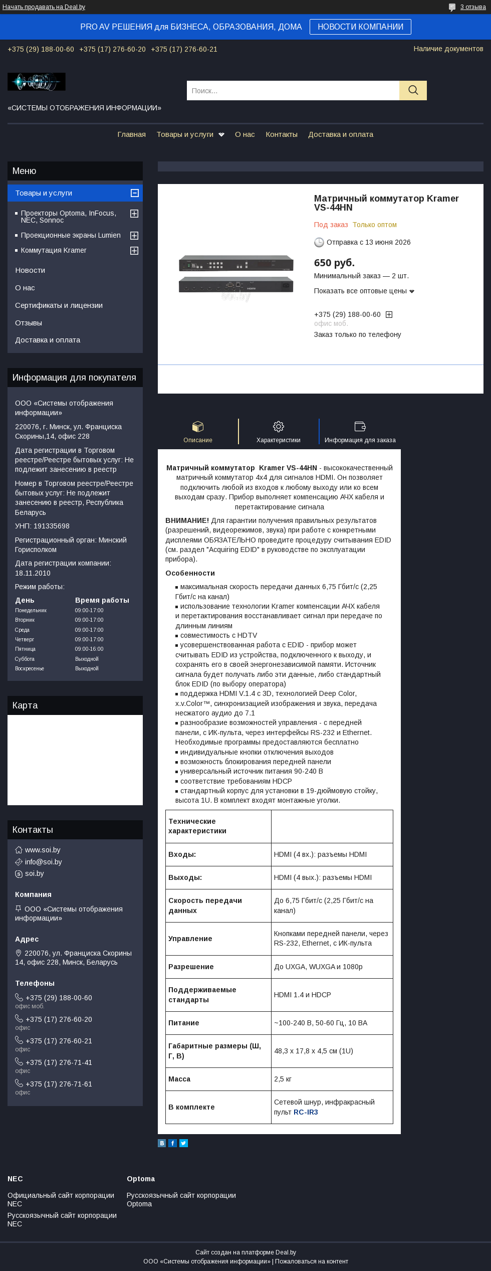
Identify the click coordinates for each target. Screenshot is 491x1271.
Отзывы (28, 322)
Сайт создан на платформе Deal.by (245, 1252)
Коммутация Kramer (54, 250)
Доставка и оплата (340, 134)
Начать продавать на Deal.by (44, 7)
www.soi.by (43, 850)
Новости (30, 270)
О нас (245, 134)
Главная (131, 134)
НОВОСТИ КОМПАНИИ (360, 27)
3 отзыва (473, 7)
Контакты (282, 134)
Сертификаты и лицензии (59, 305)
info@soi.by (43, 862)
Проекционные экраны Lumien (71, 235)
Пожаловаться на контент (311, 1261)
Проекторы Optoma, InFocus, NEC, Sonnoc (68, 216)
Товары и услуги (184, 134)
